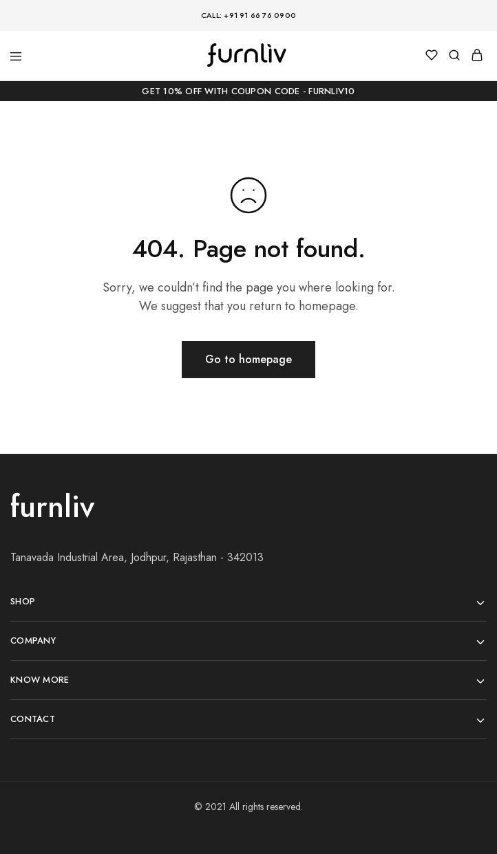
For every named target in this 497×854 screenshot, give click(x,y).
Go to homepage (248, 359)
